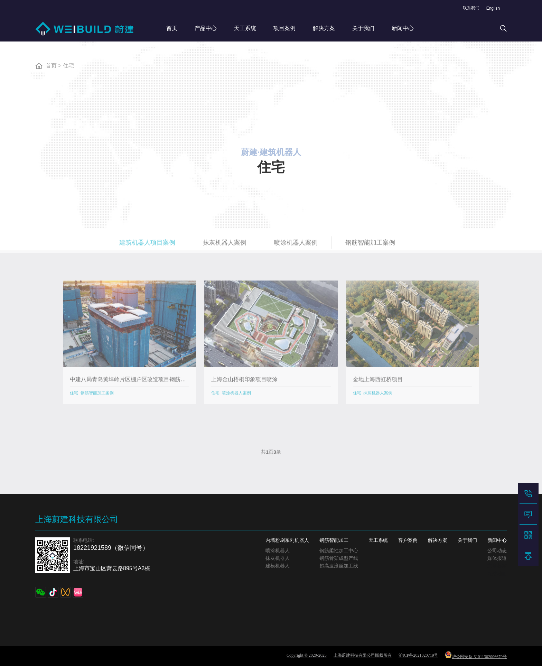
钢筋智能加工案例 (370, 245)
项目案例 (284, 28)
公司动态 (497, 550)
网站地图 (497, 573)
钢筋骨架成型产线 (338, 558)
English (493, 8)
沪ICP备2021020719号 (418, 655)
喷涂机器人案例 (296, 245)
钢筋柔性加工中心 (338, 550)
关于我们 (363, 28)
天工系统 (245, 28)
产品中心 (206, 28)
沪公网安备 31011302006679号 (476, 655)
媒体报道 (497, 558)
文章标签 (497, 565)
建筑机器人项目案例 (147, 245)
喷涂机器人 (277, 550)
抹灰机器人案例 (224, 245)
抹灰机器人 (277, 558)
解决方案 (324, 28)
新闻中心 (403, 28)
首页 (171, 28)
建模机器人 (277, 565)
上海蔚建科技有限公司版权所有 (363, 655)
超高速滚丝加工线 (338, 565)
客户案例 (408, 540)
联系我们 (471, 8)
